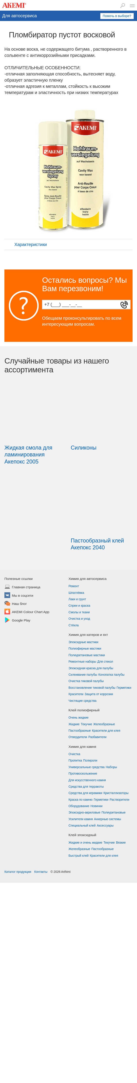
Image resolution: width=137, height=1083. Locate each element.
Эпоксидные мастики (83, 642)
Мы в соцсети (22, 596)
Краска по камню (80, 799)
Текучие (86, 724)
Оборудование (78, 806)
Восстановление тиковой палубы (91, 687)
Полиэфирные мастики (84, 648)
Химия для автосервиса (87, 579)
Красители (75, 694)
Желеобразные (104, 724)
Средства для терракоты (86, 786)
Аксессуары (105, 825)
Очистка (74, 754)
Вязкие (121, 842)
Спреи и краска (79, 605)
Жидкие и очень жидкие (85, 842)
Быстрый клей (78, 855)
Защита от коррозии (99, 694)
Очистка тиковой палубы (86, 681)
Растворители (119, 799)
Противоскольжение (82, 773)
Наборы (111, 767)
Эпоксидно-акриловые (84, 812)
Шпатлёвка (76, 592)
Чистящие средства (82, 700)
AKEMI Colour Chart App (30, 612)
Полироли (90, 760)
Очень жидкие (78, 717)
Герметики (123, 687)
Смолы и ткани (79, 612)
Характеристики (26, 244)
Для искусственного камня (87, 780)
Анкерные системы (107, 819)
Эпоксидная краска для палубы (90, 668)
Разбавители (97, 737)
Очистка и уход (79, 618)
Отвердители (77, 737)
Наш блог (19, 604)
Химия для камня (82, 746)
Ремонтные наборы (82, 661)
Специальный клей (82, 825)
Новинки (97, 806)
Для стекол (105, 661)
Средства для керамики (85, 793)
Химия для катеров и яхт (88, 635)
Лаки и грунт (77, 599)
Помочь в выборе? (117, 16)
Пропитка (75, 760)
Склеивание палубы (82, 674)
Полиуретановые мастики (86, 655)
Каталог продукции (17, 871)
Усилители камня (80, 819)
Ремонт (73, 586)
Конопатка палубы (111, 674)
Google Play (21, 620)
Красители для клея (106, 730)
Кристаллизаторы (115, 793)
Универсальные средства (86, 767)
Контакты (41, 871)
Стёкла (73, 625)
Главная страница (26, 587)
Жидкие (74, 724)
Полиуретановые (113, 812)
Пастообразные (79, 730)
